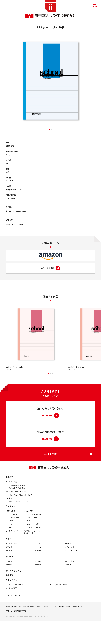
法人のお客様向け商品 (17, 491)
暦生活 (61, 608)
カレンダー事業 (11, 485)
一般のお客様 (10, 514)
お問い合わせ (12, 583)
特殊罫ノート (21, 211)
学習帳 (8, 211)
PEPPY (37, 547)
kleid (11, 531)
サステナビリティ (71, 554)
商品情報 (9, 550)
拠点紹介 (9, 568)
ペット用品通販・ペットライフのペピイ (20, 608)
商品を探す (11, 510)
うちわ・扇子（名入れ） (36, 520)
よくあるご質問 (11, 591)
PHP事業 (9, 501)
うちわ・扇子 (14, 520)
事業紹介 (10, 480)
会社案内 (10, 560)
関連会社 (68, 568)
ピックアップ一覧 (12, 534)
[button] (49, 129)
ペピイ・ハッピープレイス (18, 505)
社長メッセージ (11, 564)
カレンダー (13, 518)
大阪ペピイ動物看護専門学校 (16, 612)
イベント (38, 550)
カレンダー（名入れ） (35, 518)
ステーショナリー (15, 527)
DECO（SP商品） (33, 527)
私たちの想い (69, 564)
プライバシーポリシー (14, 599)
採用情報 (38, 554)
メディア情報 (69, 550)
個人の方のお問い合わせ (58, 588)
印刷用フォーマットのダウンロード (32, 535)
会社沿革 (38, 568)
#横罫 (21, 224)
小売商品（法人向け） (35, 531)
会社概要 (38, 564)
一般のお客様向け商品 (17, 488)
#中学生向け (10, 224)
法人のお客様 (28, 514)
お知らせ (10, 542)
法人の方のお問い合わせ (14, 588)
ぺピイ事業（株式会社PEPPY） (17, 495)
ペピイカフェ (77, 608)
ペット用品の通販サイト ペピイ (20, 498)
